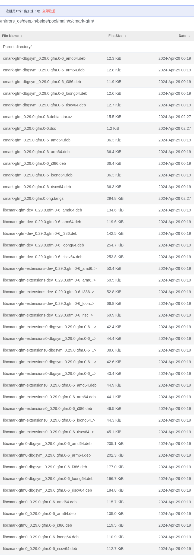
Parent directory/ (17, 47)
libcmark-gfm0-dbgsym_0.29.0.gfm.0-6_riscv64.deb (47, 490)
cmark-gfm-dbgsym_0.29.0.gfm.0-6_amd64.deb (44, 58)
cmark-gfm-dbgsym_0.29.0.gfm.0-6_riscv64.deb (44, 105)
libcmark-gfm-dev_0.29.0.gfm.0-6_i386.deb (40, 233)
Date (182, 36)
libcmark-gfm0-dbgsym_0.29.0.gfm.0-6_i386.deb (45, 467)
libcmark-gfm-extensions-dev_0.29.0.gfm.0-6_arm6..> (49, 280)
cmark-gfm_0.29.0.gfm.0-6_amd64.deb (37, 140)
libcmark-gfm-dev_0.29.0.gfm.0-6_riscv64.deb (42, 257)
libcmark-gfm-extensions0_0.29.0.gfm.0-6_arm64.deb (49, 397)
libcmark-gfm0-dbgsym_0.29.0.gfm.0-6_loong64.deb (48, 478)
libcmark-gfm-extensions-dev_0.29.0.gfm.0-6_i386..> (48, 292)
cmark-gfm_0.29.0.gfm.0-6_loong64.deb (37, 175)
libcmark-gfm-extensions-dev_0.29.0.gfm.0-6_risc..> (48, 315)
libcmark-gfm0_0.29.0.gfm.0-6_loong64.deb (40, 537)
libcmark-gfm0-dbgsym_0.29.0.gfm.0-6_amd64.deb (47, 443)
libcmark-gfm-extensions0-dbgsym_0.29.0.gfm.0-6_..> (49, 327)
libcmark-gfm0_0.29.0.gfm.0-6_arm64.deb (39, 513)
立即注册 (48, 11)
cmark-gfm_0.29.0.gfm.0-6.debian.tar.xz (37, 117)
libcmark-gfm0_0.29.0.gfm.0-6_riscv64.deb (40, 548)
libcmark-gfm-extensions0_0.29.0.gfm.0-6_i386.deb (47, 408)
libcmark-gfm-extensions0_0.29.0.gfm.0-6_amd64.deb (50, 385)
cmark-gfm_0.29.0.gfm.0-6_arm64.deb (36, 152)
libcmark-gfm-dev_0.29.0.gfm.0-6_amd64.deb (42, 210)
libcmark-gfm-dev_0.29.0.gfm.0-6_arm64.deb (42, 222)
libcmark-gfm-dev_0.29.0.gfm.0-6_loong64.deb (43, 245)
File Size (116, 36)
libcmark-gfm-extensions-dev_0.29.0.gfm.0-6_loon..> (48, 303)
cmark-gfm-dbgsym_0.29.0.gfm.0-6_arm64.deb (44, 70)
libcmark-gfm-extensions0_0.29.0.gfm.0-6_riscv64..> (48, 432)
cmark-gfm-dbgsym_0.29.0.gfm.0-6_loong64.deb (45, 93)
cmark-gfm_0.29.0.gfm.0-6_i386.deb (34, 163)
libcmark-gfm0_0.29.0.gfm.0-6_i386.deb (37, 525)
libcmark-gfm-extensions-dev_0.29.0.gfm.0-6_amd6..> (50, 268)
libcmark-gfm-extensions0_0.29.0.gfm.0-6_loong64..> (49, 420)
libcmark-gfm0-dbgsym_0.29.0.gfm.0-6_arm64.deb (47, 455)
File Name (10, 36)
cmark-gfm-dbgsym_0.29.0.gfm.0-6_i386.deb (42, 82)
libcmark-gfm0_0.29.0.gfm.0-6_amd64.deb (40, 502)
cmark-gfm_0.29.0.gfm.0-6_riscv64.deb (37, 187)
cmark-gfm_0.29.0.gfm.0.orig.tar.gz (33, 198)
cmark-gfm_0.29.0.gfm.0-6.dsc (29, 128)
